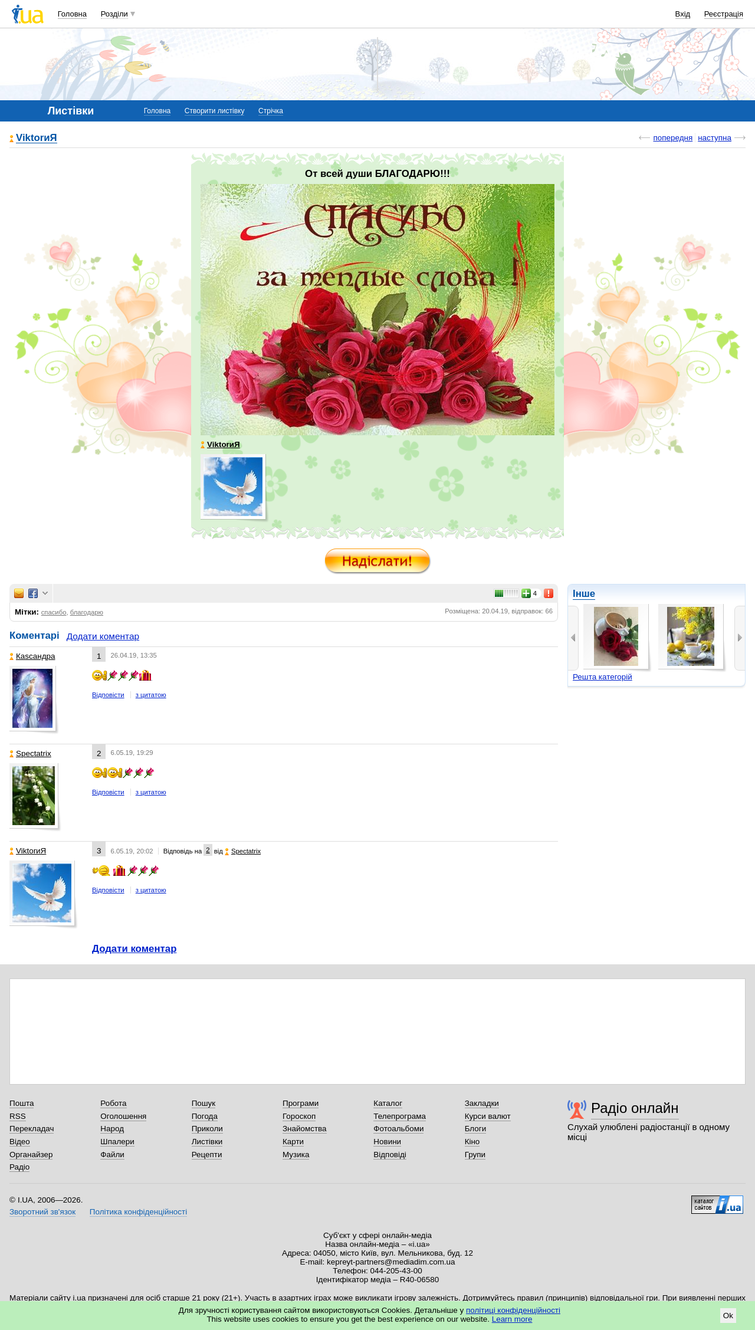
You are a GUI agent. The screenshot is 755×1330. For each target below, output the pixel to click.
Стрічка (270, 111)
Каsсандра (32, 656)
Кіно (472, 1141)
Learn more (512, 1319)
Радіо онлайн (635, 1108)
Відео (19, 1141)
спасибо (54, 612)
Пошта (21, 1103)
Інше (584, 593)
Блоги (476, 1128)
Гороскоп (299, 1116)
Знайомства (305, 1128)
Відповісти (108, 694)
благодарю (86, 612)
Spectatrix (30, 753)
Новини (387, 1141)
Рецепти (207, 1154)
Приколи (207, 1128)
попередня (672, 137)
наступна (714, 137)
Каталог (387, 1103)
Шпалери (117, 1141)
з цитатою (151, 694)
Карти (293, 1141)
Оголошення (123, 1116)
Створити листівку (215, 111)
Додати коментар (103, 636)
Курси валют (488, 1116)
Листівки (207, 1141)
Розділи (114, 13)
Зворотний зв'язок (42, 1211)
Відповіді (389, 1154)
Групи (475, 1154)
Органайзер (30, 1154)
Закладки (482, 1103)
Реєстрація (723, 13)
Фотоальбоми (398, 1128)
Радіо (19, 1166)
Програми (301, 1103)
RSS (17, 1116)
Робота (113, 1103)
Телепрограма (399, 1116)
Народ (112, 1128)
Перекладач (31, 1128)
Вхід (683, 13)
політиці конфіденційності (513, 1310)
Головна (72, 13)
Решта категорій (602, 676)
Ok (728, 1315)
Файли (112, 1154)
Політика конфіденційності (138, 1211)
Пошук (204, 1103)
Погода (205, 1116)
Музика (296, 1154)
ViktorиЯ (36, 138)
